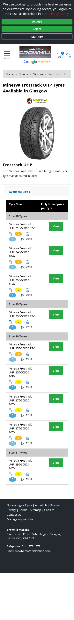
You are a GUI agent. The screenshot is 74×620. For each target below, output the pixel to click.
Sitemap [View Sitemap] (35, 510)
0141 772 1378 (31, 546)
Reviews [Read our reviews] (55, 505)
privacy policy (58, 13)
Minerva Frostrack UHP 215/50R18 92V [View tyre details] (22, 226)
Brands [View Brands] (23, 74)
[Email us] (33, 551)
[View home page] (36, 52)
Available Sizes (19, 192)
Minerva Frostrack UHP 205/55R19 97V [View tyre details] (22, 314)
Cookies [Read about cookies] (49, 510)
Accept (37, 21)
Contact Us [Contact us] (14, 514)
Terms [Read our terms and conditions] (23, 510)
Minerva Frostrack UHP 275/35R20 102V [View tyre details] (20, 400)
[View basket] (60, 55)
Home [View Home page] (10, 74)
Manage (37, 36)
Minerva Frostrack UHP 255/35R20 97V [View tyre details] (22, 346)
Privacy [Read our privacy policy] (11, 510)
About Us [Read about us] (41, 505)
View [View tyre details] (56, 226)
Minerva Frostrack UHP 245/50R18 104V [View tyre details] (20, 252)
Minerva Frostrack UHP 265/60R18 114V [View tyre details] (20, 280)
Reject (37, 29)
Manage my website (20, 519)
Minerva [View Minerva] (38, 74)
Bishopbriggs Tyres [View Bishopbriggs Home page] (19, 505)
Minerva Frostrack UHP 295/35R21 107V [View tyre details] (20, 464)
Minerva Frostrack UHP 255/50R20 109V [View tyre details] (20, 372)
